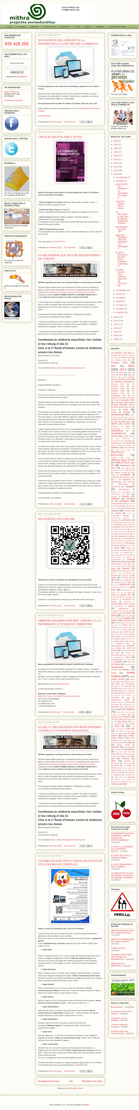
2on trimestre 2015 (122, 379)
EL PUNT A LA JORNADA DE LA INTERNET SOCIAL (122, 849)
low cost (117, 629)
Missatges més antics (92, 1081)
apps (128, 426)
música (125, 655)
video (113, 773)
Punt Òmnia (70, 290)
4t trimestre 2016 (123, 403)
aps (123, 436)
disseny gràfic (119, 545)
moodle (123, 650)
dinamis (120, 543)
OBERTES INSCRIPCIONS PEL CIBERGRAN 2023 (122, 931)
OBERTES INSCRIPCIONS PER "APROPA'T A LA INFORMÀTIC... (122, 242)
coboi (120, 508)
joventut (128, 613)
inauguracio (127, 599)
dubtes (116, 553)
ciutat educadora (117, 504)
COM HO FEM (49, 27)
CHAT (77, 27)
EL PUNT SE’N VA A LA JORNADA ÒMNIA (121, 856)
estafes (122, 566)
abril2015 (117, 407)
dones (128, 548)
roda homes (122, 721)
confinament (126, 520)
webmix (120, 777)
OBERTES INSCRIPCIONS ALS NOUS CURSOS (122, 940)
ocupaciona (128, 664)
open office (115, 684)
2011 (116, 328)
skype (132, 747)
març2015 (131, 636)
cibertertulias (127, 492)
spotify (125, 752)
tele (124, 763)
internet (131, 606)
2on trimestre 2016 (119, 382)
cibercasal (131, 482)
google (113, 595)
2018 (116, 163)
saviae (113, 742)
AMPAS (114, 424)
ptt (114, 709)
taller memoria (123, 758)
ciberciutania (123, 484)
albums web (128, 417)
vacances (114, 770)
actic (125, 409)
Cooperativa (118, 525)
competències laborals (120, 518)
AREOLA (132, 436)
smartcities (117, 749)
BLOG (9, 27)
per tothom (129, 688)
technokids (115, 763)
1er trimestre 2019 (125, 357)
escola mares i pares (119, 564)
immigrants (114, 599)
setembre (115, 747)
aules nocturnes (116, 445)
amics (128, 422)
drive (133, 550)
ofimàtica (126, 670)
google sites (125, 595)
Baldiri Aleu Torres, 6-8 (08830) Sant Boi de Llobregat (59, 696)
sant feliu (131, 729)
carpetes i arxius (120, 473)
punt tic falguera (126, 709)
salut (119, 724)
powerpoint (115, 698)
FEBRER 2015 (116, 571)
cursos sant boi (123, 534)
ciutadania (115, 499)
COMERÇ (100, 27)
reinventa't (126, 717)
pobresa (117, 695)
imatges (129, 597)
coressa (129, 524)
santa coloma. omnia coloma (123, 737)
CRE (130, 527)
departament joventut (126, 536)
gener (113, 585)
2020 (116, 156)
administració (117, 414)
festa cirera (130, 571)
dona (116, 547)
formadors (124, 575)
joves (113, 615)
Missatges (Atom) (76, 1088)
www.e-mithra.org (11, 92)
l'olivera (114, 620)
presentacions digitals (120, 700)
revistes (121, 719)
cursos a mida (118, 531)
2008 (116, 339)
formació (114, 575)
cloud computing (119, 506)
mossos (132, 650)
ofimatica (114, 670)
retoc (113, 719)
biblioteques (125, 465)
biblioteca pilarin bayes (120, 457)
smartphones (129, 749)
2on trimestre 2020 (123, 390)
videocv (122, 773)
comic (129, 513)
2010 (116, 332)
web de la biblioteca (61, 684)
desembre (128, 538)
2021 (116, 152)
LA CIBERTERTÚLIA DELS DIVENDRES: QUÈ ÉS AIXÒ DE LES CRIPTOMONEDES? (122, 836)
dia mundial (115, 541)
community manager (120, 516)
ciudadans (125, 496)
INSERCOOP (119, 606)
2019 (116, 159)
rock (112, 721)
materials (132, 641)
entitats (128, 562)
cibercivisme (115, 487)
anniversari (114, 426)
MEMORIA (131, 646)
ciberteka (114, 492)
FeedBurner (22, 77)
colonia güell (130, 511)
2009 (116, 335)
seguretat (131, 742)
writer (130, 782)
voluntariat (128, 775)
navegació (117, 657)
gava (130, 582)
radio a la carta (126, 712)
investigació (115, 611)
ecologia (129, 555)
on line (122, 682)
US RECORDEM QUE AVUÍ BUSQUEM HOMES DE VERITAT (122, 217)
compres (114, 520)
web (112, 777)
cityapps (113, 496)
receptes (114, 714)
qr (116, 712)
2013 (116, 321)
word (123, 782)
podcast (128, 695)
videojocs (131, 772)
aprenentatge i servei (120, 428)
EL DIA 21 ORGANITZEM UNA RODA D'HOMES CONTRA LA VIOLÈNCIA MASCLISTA (69, 728)
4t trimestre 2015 (121, 402)
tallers (113, 761)
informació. (127, 601)
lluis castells (124, 627)
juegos (124, 616)
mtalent (128, 653)
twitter (129, 765)
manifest (116, 634)
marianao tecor (129, 639)
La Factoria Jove (58, 242)
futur (121, 580)
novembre (118, 662)
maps (124, 634)
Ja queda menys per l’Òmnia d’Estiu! (119, 1032)
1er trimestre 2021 (119, 360)
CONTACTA (65, 27)
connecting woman (128, 522)
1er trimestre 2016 (119, 353)
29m (119, 377)
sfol (125, 747)
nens (128, 657)
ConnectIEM (115, 522)
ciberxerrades (115, 494)
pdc (112, 688)
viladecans (117, 775)
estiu (130, 566)
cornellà (114, 527)
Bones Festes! (117, 1007)
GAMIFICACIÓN (118, 948)
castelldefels (125, 475)
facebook (126, 568)
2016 (116, 170)
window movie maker (123, 779)
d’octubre (120, 181)
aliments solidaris (117, 419)
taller (133, 756)
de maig (119, 298)
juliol (130, 616)
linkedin (125, 625)
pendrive (120, 688)
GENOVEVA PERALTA (119, 587)
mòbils (128, 648)
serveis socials (123, 745)
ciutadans (124, 501)
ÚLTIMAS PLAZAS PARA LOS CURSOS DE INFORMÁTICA (121, 957)
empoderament (116, 559)
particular (127, 686)
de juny (119, 294)
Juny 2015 (114, 618)
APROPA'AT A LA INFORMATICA (123, 432)
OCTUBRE (115, 664)
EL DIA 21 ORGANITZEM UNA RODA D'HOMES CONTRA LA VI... (122, 259)
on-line (130, 681)
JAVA (123, 611)
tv (123, 765)
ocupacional (117, 667)
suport (121, 754)
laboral (125, 623)
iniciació (114, 604)
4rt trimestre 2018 (127, 400)
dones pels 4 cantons (119, 550)
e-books (126, 553)
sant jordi (122, 733)
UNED (113, 768)
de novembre (122, 177)
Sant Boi (119, 726)
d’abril (119, 301)
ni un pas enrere (129, 659)
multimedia (115, 655)
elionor (128, 557)
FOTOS (125, 578)
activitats (126, 412)
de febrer (120, 309)
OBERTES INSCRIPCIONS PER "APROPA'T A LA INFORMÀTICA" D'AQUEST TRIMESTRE (69, 622)
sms (117, 752)
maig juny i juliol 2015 (119, 632)
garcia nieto (130, 580)
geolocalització (127, 590)
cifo (127, 494)
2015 (116, 174)
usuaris (129, 768)
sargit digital (127, 740)
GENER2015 (124, 584)
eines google (116, 557)
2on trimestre (129, 377)
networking (115, 660)
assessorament (116, 441)
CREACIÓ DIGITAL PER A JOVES (60, 136)
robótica (129, 719)
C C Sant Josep (128, 470)
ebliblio (121, 555)
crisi (112, 529)
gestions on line (117, 592)
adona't (132, 415)
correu (122, 527)
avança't (129, 445)
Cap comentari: (70, 122)
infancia (114, 602)
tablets (123, 756)
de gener (120, 312)
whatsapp (131, 777)
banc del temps (123, 450)
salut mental (130, 724)
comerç (118, 513)
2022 (116, 148)
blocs (113, 468)
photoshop (115, 691)
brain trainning (126, 468)
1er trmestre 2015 (123, 361)
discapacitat (130, 543)
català (113, 477)
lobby (133, 627)
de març (119, 305)
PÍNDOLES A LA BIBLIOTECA (118, 964)
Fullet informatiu (44, 116)
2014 (116, 317)
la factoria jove (128, 620)
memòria (118, 648)
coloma (114, 510)
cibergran (130, 486)
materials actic (122, 643)
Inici (71, 1081)
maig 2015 (127, 630)
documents (131, 545)
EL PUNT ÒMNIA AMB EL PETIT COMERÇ (122, 865)
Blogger (86, 1105)
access (113, 410)
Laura (133, 623)
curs (125, 529)
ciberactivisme (116, 482)
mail (133, 632)
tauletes (127, 761)
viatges (130, 770)
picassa (124, 691)
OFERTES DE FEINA (117, 27)
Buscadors (114, 470)
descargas (117, 538)
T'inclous (114, 756)
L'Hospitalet (126, 618)
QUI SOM (21, 27)
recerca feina (126, 715)
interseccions (123, 609)
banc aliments (129, 448)
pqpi (128, 698)
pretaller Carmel (116, 702)
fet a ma (117, 573)
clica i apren (131, 503)
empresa (131, 559)
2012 (116, 324)
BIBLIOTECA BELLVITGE (117, 453)
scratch (121, 743)
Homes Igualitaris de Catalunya (55, 292)
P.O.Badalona (129, 684)
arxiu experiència (123, 438)
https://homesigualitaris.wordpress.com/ (71, 368)
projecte (132, 707)
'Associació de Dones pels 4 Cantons (81, 292)
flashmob (129, 573)
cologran (128, 508)
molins (113, 650)
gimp (129, 592)
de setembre (121, 290)
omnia (113, 673)
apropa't (114, 436)
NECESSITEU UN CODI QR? (56, 519)
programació (127, 704)
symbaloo (129, 754)
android (127, 424)
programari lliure (117, 707)
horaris (113, 597)
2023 (116, 144)
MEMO (88, 27)
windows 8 (114, 782)
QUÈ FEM (34, 27)
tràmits (116, 765)
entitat (117, 562)
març (122, 636)
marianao (117, 639)
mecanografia (116, 646)
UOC (121, 768)
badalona (115, 447)
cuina (118, 529)
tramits (132, 763)
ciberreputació (123, 489)
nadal (133, 655)
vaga (123, 770)
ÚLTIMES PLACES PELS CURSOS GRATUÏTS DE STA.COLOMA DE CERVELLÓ (70, 862)
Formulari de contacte (13, 100)
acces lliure (128, 407)
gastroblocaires (119, 582)
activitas (114, 412)
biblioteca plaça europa (123, 460)
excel (113, 568)
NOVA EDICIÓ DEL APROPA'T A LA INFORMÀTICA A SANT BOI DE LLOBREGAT (68, 41)
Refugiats (114, 717)
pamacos (117, 686)
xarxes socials (117, 784)
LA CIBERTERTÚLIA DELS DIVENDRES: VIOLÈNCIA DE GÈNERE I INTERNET (122, 875)
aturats (128, 443)
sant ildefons (119, 731)
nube (130, 662)
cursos (132, 529)
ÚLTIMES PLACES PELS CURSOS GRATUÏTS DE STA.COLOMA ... (121, 278)
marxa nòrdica (119, 641)
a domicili (131, 405)
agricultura (117, 417)
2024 (116, 141)
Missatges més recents (49, 1081)
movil (117, 653)
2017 (116, 167)
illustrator (121, 597)
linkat (116, 625)
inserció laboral (129, 604)
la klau (117, 623)
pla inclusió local (129, 693)
